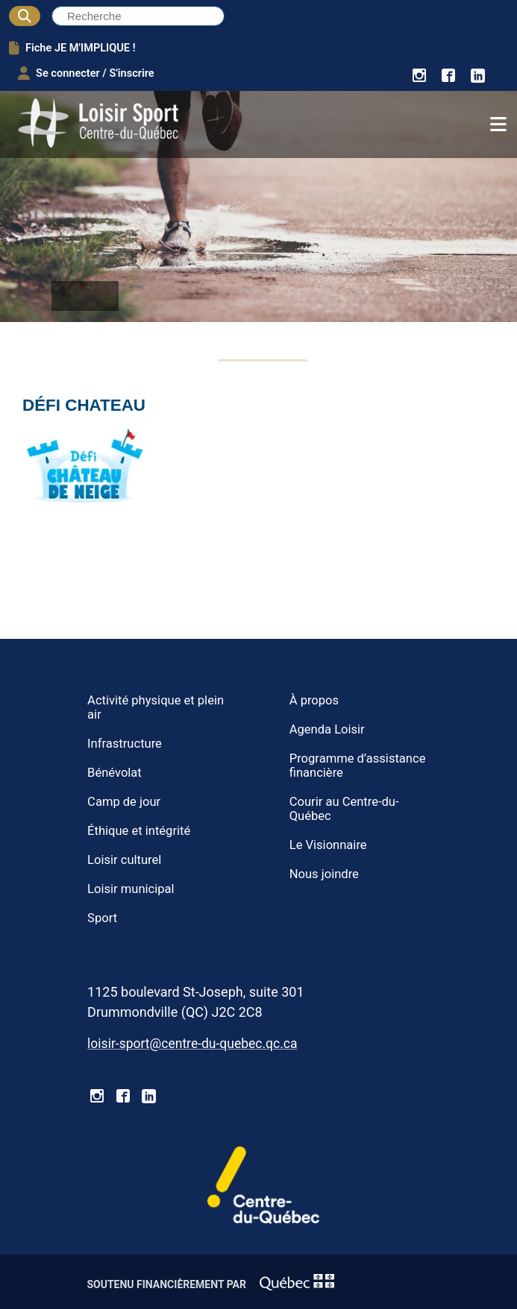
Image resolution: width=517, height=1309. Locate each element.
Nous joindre (324, 874)
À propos (314, 700)
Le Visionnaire (328, 845)
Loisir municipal (130, 889)
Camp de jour (123, 802)
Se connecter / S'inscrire (86, 73)
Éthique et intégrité (138, 831)
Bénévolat (114, 773)
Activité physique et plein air (155, 707)
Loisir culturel (124, 860)
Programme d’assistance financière (357, 765)
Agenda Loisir (327, 729)
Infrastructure (124, 743)
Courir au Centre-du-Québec (344, 809)
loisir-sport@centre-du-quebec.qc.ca (192, 1043)
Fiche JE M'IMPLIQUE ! (72, 47)
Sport (102, 918)
